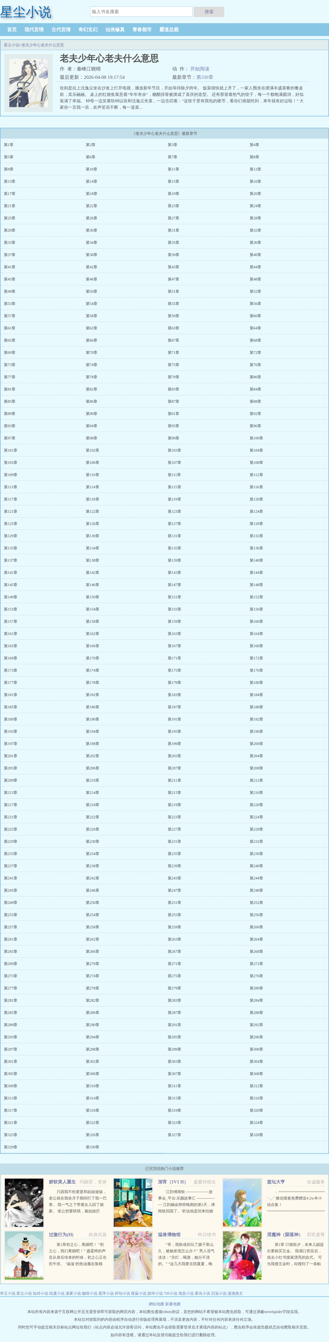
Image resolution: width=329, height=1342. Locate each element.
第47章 (173, 279)
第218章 (92, 805)
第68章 (255, 340)
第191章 (174, 719)
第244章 (256, 878)
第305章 (10, 1073)
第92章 (255, 413)
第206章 (92, 768)
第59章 (173, 316)
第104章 (256, 450)
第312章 (256, 1086)
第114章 (92, 487)
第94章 (91, 426)
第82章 (91, 389)
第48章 (255, 279)
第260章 (256, 927)
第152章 (256, 597)
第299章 (174, 1049)
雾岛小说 (202, 1293)
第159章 (174, 621)
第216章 (256, 792)
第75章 (173, 365)
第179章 (174, 682)
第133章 (10, 548)
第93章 (9, 426)
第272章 (256, 963)
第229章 (10, 841)
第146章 (92, 585)
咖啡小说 (89, 1293)
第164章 (256, 633)
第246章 (92, 890)
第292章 (256, 1025)
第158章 (92, 621)
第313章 (10, 1098)
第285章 (10, 1012)
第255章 (174, 915)
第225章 (10, 829)
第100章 (256, 438)
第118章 (92, 499)
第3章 (172, 144)
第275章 (174, 976)
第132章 (256, 536)
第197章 (10, 743)
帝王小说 (7, 1293)
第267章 (174, 951)
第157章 (10, 621)
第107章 (174, 462)
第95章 (173, 426)
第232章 (256, 841)
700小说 (170, 1293)
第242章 (92, 878)
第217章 (10, 805)
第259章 (174, 927)
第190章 (92, 719)
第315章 (174, 1098)
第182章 (92, 695)
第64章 (255, 328)
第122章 (92, 511)
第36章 (255, 242)
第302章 (92, 1061)
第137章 (10, 560)
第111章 (174, 475)
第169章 (10, 658)
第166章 (92, 646)
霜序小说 (106, 1293)
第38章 (91, 255)
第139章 (174, 560)
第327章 (174, 1135)
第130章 (92, 536)
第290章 (92, 1025)
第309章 (10, 1086)
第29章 (9, 230)
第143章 (174, 572)
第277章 (10, 988)
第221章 (10, 817)
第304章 (256, 1061)
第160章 (256, 621)
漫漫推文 (235, 1293)
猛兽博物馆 (169, 1234)
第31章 (173, 230)
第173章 (10, 670)
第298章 (92, 1049)
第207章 (174, 768)
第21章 (9, 206)
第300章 (256, 1049)
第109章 (10, 475)
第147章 (174, 585)
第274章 (92, 976)
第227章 (174, 829)
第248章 (256, 890)
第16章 (255, 181)
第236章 (256, 853)
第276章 (256, 976)
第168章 (256, 646)
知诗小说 (40, 1293)
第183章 (174, 695)
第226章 (92, 829)
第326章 (92, 1135)
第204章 (256, 756)
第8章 (254, 157)
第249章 (10, 902)
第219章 (174, 805)
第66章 (91, 340)
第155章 (174, 609)
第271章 (174, 963)
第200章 (256, 743)
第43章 (173, 267)
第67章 (173, 340)
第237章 (10, 866)
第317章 (10, 1110)
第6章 (90, 157)
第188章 (256, 707)
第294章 (92, 1037)
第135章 (174, 548)
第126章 (92, 523)
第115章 (174, 487)
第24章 (255, 206)
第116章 (256, 487)
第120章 (256, 499)
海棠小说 (186, 1293)
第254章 (92, 915)
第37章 (9, 255)
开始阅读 (199, 68)
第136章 (256, 548)
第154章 (92, 609)
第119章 (174, 499)
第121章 (10, 511)
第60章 (255, 316)
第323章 (174, 1122)
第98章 (91, 438)
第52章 (255, 291)
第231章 (174, 841)
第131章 (174, 536)
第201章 (10, 756)
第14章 (91, 181)
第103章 (174, 450)
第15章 (173, 181)
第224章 (256, 817)
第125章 (10, 523)
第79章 (173, 377)
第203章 (174, 756)
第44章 (255, 267)
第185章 (10, 707)
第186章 (92, 707)
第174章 (92, 670)
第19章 (173, 193)
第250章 (92, 902)
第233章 (10, 853)
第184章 (256, 695)
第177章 (10, 682)
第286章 (92, 1012)
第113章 (10, 487)
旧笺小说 (219, 1293)
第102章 (92, 450)
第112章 (256, 475)
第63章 (173, 328)
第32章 (255, 230)
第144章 (256, 572)
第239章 (174, 866)
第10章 (91, 169)
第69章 (9, 352)
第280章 (256, 988)
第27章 (173, 218)
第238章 (92, 866)
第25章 (9, 218)
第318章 (92, 1110)
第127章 (174, 523)
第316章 (256, 1098)
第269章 (10, 963)
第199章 (174, 743)
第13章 (9, 181)
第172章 (256, 658)
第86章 (91, 401)
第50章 (91, 291)
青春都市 (142, 29)
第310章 (92, 1086)
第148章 (256, 585)
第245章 (10, 890)
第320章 (256, 1110)
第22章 (91, 206)
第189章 (10, 719)
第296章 (256, 1037)
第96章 (255, 426)
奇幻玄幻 (88, 29)
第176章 (256, 670)
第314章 (92, 1098)
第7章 (172, 157)
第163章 (174, 633)
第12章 (255, 169)
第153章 (10, 609)
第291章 (174, 1025)
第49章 (9, 291)
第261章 (10, 939)
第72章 (255, 352)
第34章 (91, 242)
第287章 (174, 1012)
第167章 (174, 646)
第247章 (174, 890)
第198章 (92, 743)
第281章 (10, 1000)
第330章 (204, 77)
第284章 (256, 1000)
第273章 (10, 976)
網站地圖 (157, 1304)
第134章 (92, 548)
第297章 (10, 1049)
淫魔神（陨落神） (285, 1234)
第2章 (90, 144)
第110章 (92, 475)
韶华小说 (155, 1293)
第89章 (9, 413)
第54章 (91, 303)
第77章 (9, 377)
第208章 (256, 768)
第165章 (10, 646)
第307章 (174, 1073)
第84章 (255, 389)
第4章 (254, 144)
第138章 (92, 560)
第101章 (10, 450)
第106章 (92, 462)
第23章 (173, 206)
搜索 (209, 11)
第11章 (173, 169)
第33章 (9, 242)
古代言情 (61, 29)
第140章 (256, 560)
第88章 (255, 401)
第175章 (174, 670)
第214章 (92, 792)
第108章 (256, 462)
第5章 (8, 157)
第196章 (256, 731)
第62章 (91, 328)
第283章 (174, 1000)
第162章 (92, 633)
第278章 (92, 988)
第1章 (8, 144)
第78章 (91, 377)
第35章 (173, 242)
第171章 (174, 658)
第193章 (10, 731)
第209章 (10, 780)
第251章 (174, 902)
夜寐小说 (139, 1293)
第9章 (8, 169)
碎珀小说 (122, 1293)
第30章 (91, 230)
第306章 (92, 1073)
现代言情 (34, 29)
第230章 (92, 841)
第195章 (174, 731)
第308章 (256, 1073)
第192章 (256, 719)
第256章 (256, 915)
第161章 (10, 633)
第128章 (256, 523)
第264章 (256, 939)
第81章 (9, 389)
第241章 (10, 878)
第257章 (10, 927)
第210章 (92, 780)
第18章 (91, 193)
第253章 (10, 915)
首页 (12, 29)
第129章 (10, 536)
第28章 (255, 218)
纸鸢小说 (57, 1293)
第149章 (10, 597)
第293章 (10, 1037)
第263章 (174, 939)
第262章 (92, 939)
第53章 (9, 303)
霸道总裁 (169, 29)
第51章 (173, 291)
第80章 (255, 377)
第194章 (92, 731)
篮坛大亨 (276, 1182)
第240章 (256, 866)
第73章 (9, 365)
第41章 (9, 267)
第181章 (10, 695)
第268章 (256, 951)
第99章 (173, 438)
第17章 (9, 193)
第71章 (173, 352)
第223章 (174, 817)
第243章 (174, 878)
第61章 (9, 328)
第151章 (174, 597)
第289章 (10, 1025)
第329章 (10, 1147)
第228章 (256, 829)
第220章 (256, 805)
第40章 (255, 255)
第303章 (174, 1061)
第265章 (10, 951)
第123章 (174, 511)
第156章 (256, 609)
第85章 (9, 401)
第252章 (256, 902)
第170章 (92, 658)
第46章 (91, 279)
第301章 (10, 1061)
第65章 (9, 340)
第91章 (173, 413)
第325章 (10, 1135)
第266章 (92, 951)
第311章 (174, 1086)
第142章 (92, 572)
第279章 (174, 988)
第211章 (174, 780)
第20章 (255, 193)
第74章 (91, 365)
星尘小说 (11, 45)
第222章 (92, 817)
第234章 (92, 853)
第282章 (92, 1000)
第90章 (91, 413)
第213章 (10, 792)
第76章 (255, 365)
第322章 (92, 1122)
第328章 (256, 1135)
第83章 (173, 389)
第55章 (173, 303)
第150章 (92, 597)
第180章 (256, 682)
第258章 (92, 927)
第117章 (10, 499)
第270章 (92, 963)
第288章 (256, 1012)
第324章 (256, 1122)
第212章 (256, 780)
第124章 (256, 511)
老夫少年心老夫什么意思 (43, 45)
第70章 (91, 352)
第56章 (255, 303)
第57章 (9, 316)
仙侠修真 (115, 29)
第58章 (91, 316)
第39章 (173, 255)
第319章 (174, 1110)
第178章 (92, 682)
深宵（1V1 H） (173, 1182)
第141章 (10, 572)
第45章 (9, 279)
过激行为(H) (61, 1234)
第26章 (91, 218)
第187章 (174, 707)
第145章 (10, 585)
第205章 (10, 768)
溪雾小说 (73, 1293)
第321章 (10, 1122)
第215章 (174, 792)
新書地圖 (173, 1304)
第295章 (174, 1037)
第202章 (92, 756)
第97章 (9, 438)
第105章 (10, 462)
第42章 (91, 267)
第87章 (173, 401)
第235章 (174, 853)
